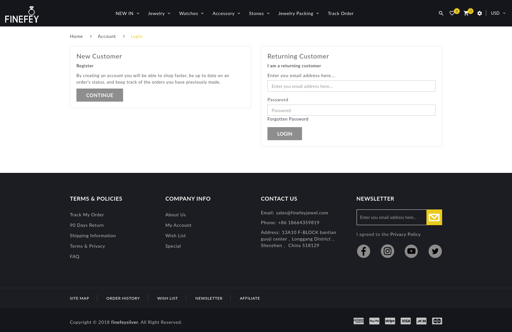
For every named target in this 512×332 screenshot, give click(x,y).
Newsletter (208, 298)
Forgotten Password (288, 119)
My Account (179, 225)
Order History (123, 298)
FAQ (74, 256)
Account (107, 36)
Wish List (176, 235)
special (173, 246)
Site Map (79, 298)
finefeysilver (124, 322)
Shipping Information (93, 235)
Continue (99, 95)
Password (277, 99)
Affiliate (250, 298)
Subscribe (434, 217)
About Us (176, 214)
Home (76, 36)
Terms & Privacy (87, 246)
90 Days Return (87, 225)
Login (137, 36)
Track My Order (87, 214)
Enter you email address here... (301, 75)
